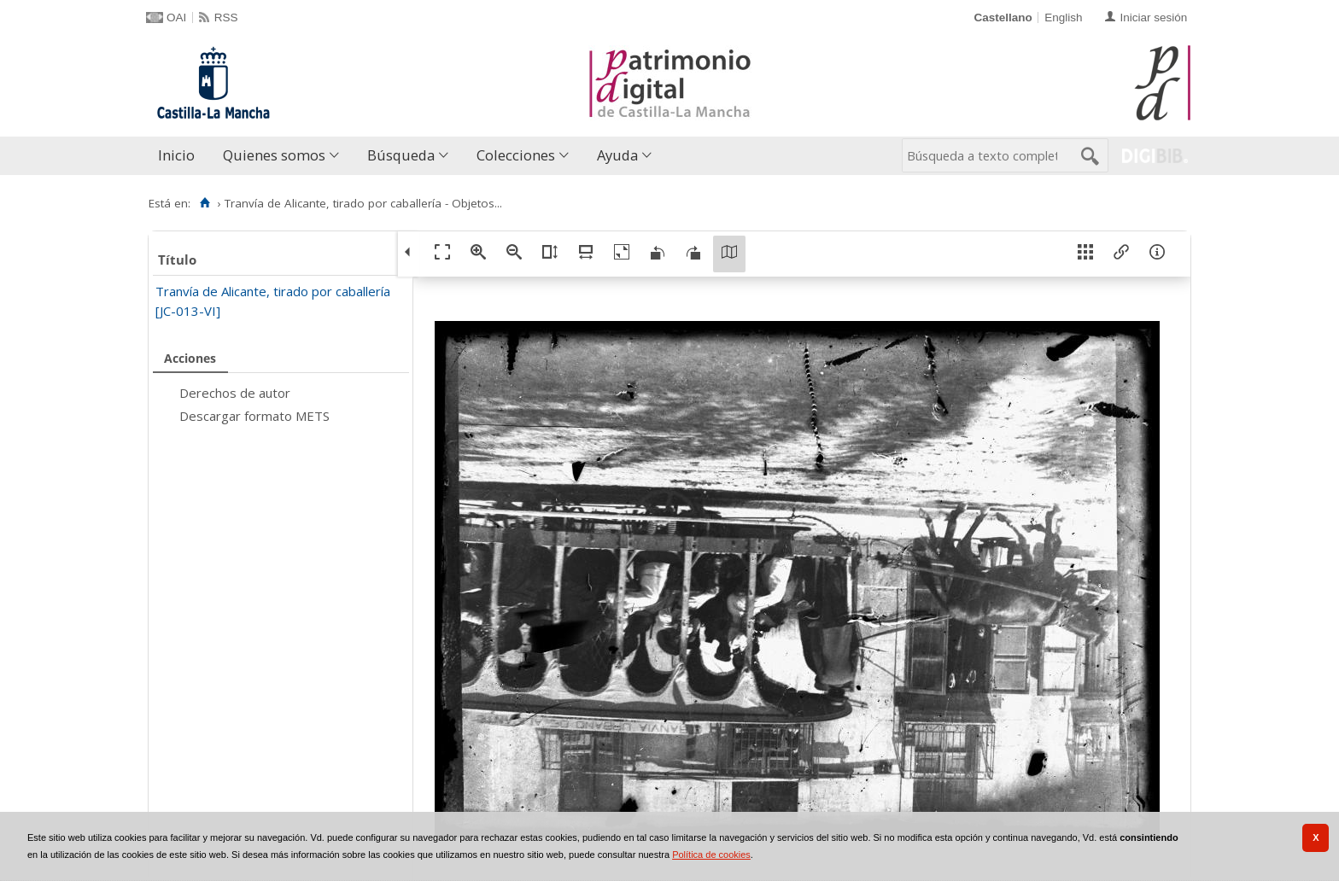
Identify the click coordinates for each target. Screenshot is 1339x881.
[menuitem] (180, 156)
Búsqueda (401, 155)
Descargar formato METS (254, 415)
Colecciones (516, 155)
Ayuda (617, 155)
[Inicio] (204, 203)
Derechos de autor (234, 392)
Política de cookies (711, 854)
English (1063, 17)
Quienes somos (274, 155)
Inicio (176, 155)
